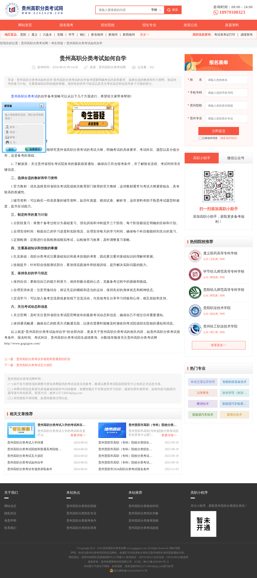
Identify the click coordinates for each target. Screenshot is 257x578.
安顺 (60, 34)
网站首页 (25, 25)
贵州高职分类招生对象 (143, 513)
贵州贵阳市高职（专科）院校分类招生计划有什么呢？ (125, 449)
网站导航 (175, 548)
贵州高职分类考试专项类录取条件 (29, 469)
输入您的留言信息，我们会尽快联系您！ (24, 118)
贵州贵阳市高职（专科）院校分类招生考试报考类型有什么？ (125, 442)
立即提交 (219, 131)
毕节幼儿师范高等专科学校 (223, 271)
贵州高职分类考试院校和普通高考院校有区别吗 (34, 449)
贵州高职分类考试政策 (143, 528)
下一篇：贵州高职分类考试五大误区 (28, 365)
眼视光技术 (234, 414)
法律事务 (203, 392)
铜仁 (83, 34)
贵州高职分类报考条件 (81, 520)
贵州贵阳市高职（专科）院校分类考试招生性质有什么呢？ (153, 425)
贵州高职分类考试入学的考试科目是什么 (62, 425)
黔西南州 (129, 34)
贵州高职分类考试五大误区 (25, 455)
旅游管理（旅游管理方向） (235, 392)
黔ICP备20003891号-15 (156, 561)
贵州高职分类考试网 (34, 43)
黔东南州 (97, 34)
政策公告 (190, 25)
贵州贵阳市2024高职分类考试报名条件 (123, 469)
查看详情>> (78, 435)
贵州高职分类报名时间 (143, 506)
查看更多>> (218, 345)
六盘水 (47, 34)
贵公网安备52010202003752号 (130, 570)
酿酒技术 (203, 403)
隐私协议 (10, 513)
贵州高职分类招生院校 (81, 506)
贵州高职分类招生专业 (81, 513)
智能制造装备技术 (235, 381)
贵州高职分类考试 (24, 96)
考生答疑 (57, 43)
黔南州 (113, 34)
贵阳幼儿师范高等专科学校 (223, 289)
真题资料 (232, 25)
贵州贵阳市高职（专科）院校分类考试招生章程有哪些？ (125, 455)
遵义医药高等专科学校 (220, 253)
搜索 (175, 9)
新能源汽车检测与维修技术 (235, 403)
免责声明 (10, 520)
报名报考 (66, 25)
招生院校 (108, 25)
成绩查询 (247, 34)
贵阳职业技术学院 (217, 308)
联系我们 (10, 528)
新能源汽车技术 (202, 414)
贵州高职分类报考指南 (143, 520)
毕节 (72, 34)
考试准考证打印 (224, 34)
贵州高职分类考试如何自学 (25, 462)
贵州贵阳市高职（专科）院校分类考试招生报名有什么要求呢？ (125, 462)
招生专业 (149, 25)
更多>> (144, 34)
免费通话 (35, 149)
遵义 (34, 34)
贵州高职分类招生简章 (81, 528)
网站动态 (10, 506)
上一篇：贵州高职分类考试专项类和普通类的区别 (37, 359)
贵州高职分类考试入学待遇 (25, 442)
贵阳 (23, 34)
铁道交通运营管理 (203, 381)
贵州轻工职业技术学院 (220, 326)
